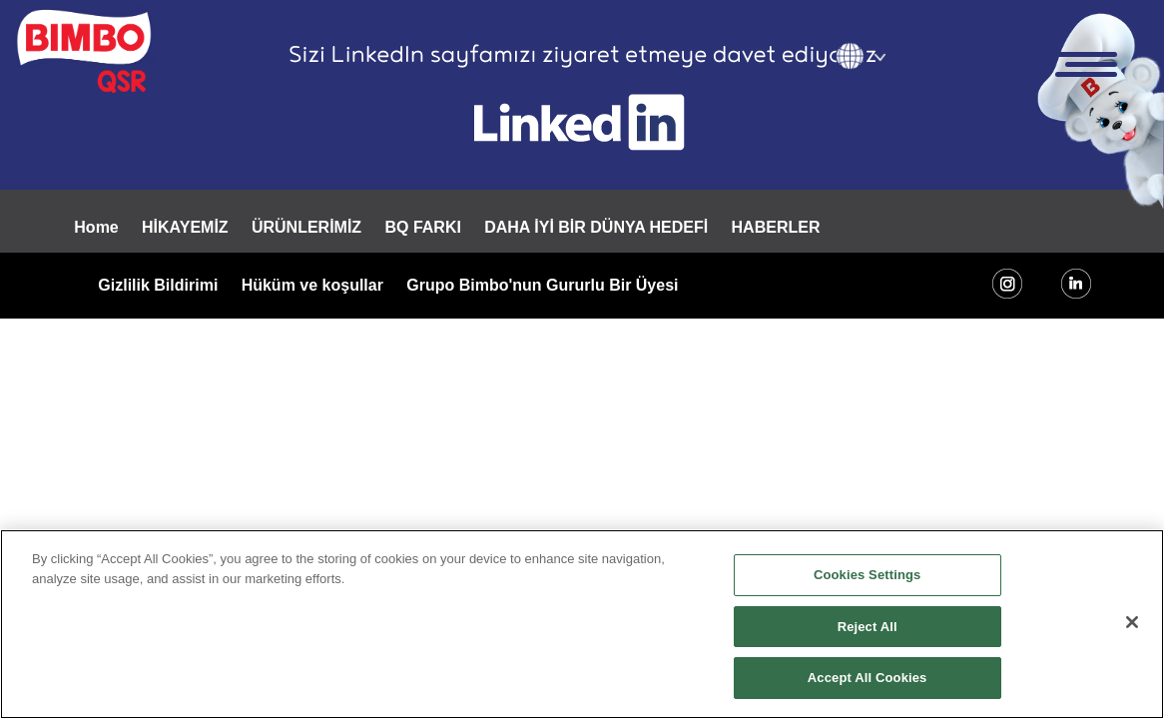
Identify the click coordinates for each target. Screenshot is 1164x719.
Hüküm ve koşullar (312, 285)
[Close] (1132, 622)
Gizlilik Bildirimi (158, 285)
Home (96, 227)
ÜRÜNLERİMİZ (306, 227)
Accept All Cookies (867, 677)
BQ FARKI (422, 227)
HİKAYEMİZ (185, 227)
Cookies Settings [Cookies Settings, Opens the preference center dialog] (867, 574)
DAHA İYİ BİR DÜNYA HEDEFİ (596, 227)
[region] (582, 624)
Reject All (867, 626)
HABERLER (776, 227)
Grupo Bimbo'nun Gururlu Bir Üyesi (542, 285)
